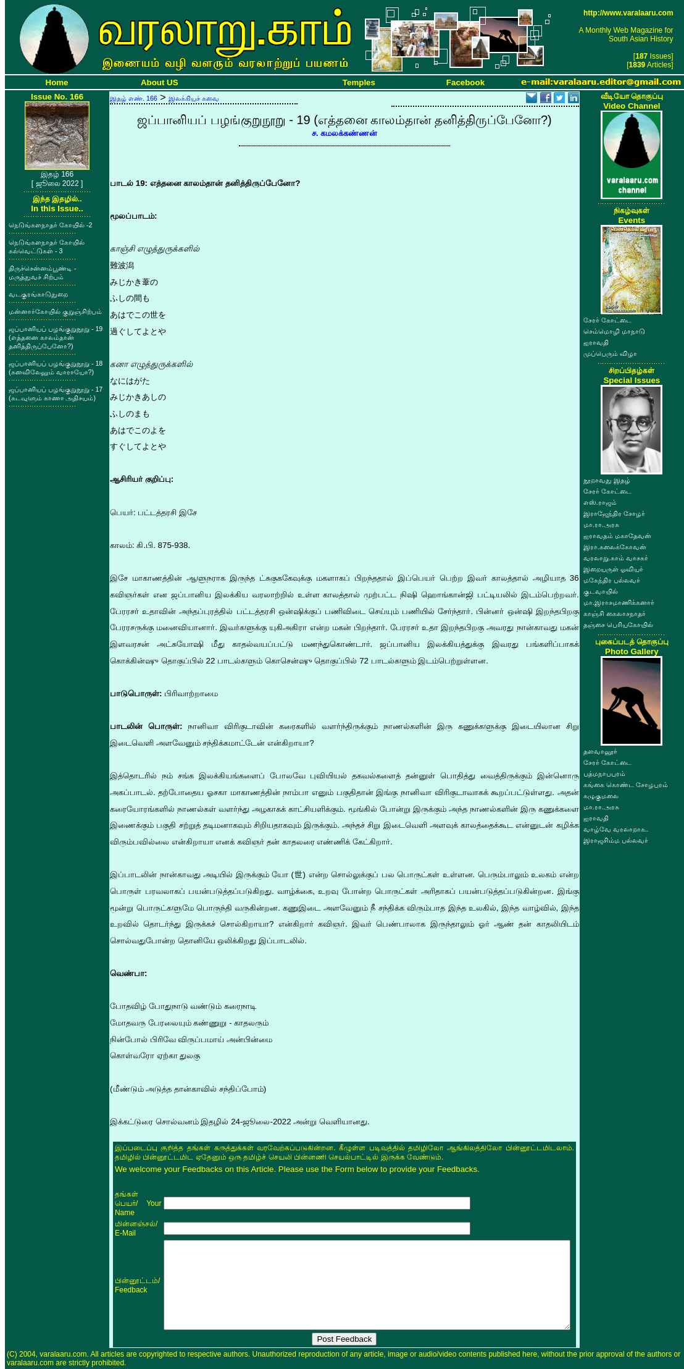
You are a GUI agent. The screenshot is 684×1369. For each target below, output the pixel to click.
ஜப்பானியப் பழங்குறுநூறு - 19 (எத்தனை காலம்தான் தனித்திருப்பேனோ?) (55, 337)
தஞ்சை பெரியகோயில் (618, 624)
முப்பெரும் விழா (610, 353)
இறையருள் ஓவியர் (613, 569)
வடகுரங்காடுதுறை (38, 294)
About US (159, 82)
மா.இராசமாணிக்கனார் (618, 602)
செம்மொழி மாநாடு (614, 331)
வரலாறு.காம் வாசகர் (615, 558)
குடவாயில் (600, 591)
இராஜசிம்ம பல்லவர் (615, 840)
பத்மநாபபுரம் (604, 773)
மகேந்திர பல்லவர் (611, 580)
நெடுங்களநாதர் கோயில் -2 (50, 225)
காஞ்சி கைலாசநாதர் (614, 613)
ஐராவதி (596, 342)
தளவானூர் (600, 751)
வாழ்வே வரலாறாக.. (616, 829)
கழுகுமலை (601, 795)
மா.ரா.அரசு (601, 524)
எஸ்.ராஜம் (600, 502)
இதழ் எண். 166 (133, 98)
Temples (359, 82)
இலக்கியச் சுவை (194, 98)
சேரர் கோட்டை (607, 320)
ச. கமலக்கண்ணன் (344, 133)
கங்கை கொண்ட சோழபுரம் (625, 784)
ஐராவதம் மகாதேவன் (617, 535)
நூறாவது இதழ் (606, 480)
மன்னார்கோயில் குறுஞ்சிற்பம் (55, 311)
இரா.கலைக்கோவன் (614, 546)
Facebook (465, 82)
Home (57, 82)
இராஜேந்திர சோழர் (614, 513)
